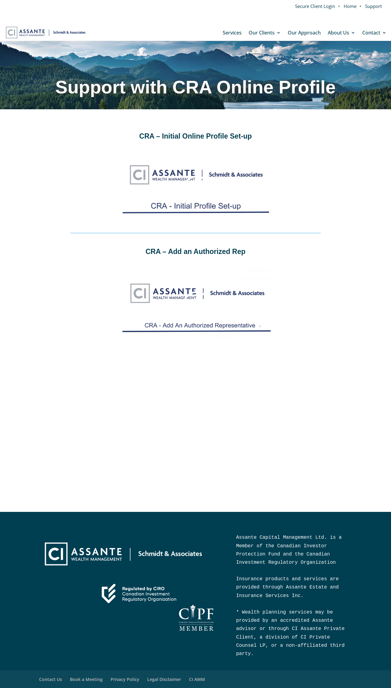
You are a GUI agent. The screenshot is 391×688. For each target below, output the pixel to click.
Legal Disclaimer (164, 679)
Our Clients (262, 33)
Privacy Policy (125, 679)
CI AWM (197, 679)
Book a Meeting (86, 679)
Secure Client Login (315, 6)
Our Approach (304, 33)
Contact (371, 33)
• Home (347, 6)
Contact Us (50, 679)
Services (232, 33)
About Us (338, 33)
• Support (371, 6)
